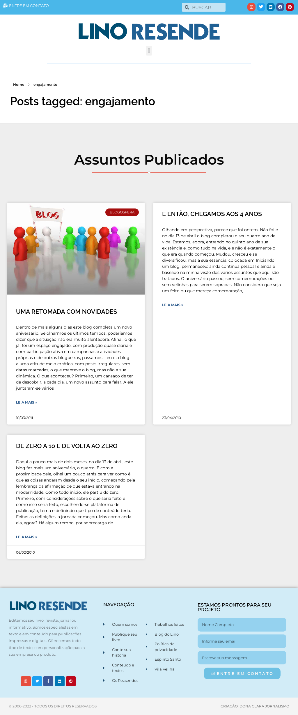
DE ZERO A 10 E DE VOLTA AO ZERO (67, 446)
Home (18, 84)
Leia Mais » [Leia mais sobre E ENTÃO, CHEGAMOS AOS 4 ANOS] (172, 305)
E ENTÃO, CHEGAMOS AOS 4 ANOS (212, 213)
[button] (149, 51)
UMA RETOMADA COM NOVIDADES (66, 311)
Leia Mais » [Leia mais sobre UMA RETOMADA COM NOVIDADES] (26, 402)
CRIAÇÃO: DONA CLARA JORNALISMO (255, 706)
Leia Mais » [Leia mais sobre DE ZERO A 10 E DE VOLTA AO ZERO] (26, 537)
